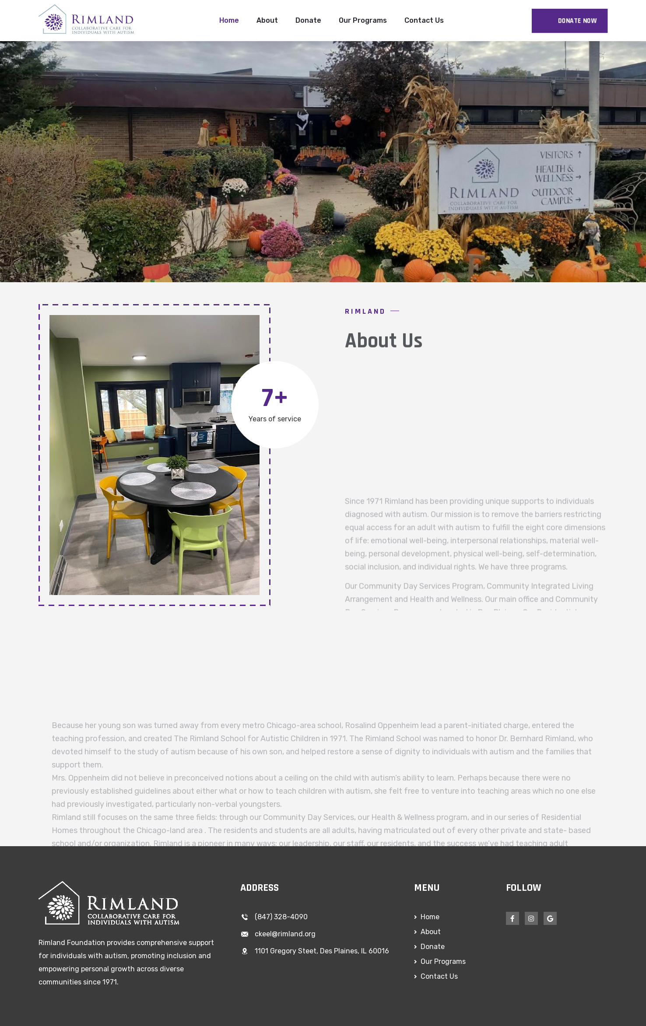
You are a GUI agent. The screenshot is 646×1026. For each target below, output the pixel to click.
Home (229, 20)
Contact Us (424, 20)
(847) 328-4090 (281, 917)
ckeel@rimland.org (285, 934)
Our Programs (363, 20)
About (267, 20)
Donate (308, 20)
